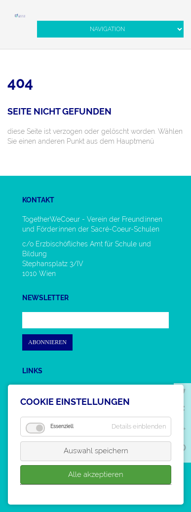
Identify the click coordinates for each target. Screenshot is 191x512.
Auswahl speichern (96, 450)
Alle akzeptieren (95, 474)
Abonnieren (47, 342)
